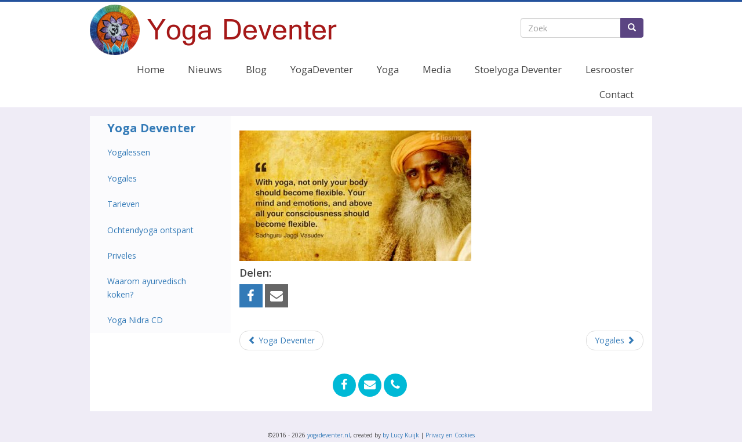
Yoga (388, 69)
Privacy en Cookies (450, 435)
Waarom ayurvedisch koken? (146, 287)
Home (151, 69)
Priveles (121, 255)
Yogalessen (128, 152)
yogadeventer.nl (328, 435)
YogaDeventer (321, 69)
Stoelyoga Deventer (518, 69)
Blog (256, 69)
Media (437, 69)
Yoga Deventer (151, 128)
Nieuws (205, 69)
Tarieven (123, 203)
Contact (616, 94)
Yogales (122, 178)
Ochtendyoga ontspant (150, 230)
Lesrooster (609, 69)
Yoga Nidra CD (135, 319)
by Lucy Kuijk (401, 435)
